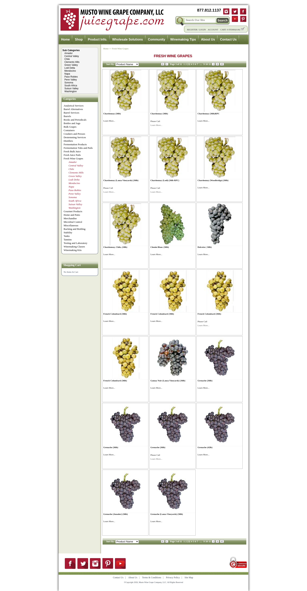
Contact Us (228, 39)
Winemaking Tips (183, 39)
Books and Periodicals (75, 119)
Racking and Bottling (74, 228)
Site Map (189, 577)
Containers (69, 130)
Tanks (67, 236)
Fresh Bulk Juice (72, 151)
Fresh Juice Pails (72, 154)
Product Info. (97, 39)
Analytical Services (73, 105)
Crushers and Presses (74, 133)
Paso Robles (71, 76)
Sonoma (68, 82)
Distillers (68, 140)
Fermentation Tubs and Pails (78, 147)
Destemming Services (75, 137)
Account (213, 29)
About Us (208, 39)
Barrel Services (71, 112)
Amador (68, 53)
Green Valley (71, 65)
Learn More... (109, 121)
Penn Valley (70, 79)
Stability (68, 232)
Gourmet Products (73, 211)
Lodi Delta (69, 68)
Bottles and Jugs (72, 123)
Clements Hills (71, 62)
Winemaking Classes (74, 246)
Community (156, 39)
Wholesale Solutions (127, 39)
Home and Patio (72, 214)
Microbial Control (73, 221)
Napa (67, 73)
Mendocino (70, 70)
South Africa (70, 85)
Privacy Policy (173, 577)
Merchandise (70, 218)
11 (210, 64)
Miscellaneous (71, 225)
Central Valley (71, 56)
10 (206, 64)
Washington (70, 91)
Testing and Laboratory (75, 243)
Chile (67, 59)
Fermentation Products (75, 144)
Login (202, 29)
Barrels (67, 116)
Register (192, 29)
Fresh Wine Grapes (73, 158)
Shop (79, 39)
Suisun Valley (71, 88)
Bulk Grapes (70, 126)
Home (65, 39)
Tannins (68, 239)
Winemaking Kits (73, 250)
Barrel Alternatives (73, 109)
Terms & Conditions (151, 577)
